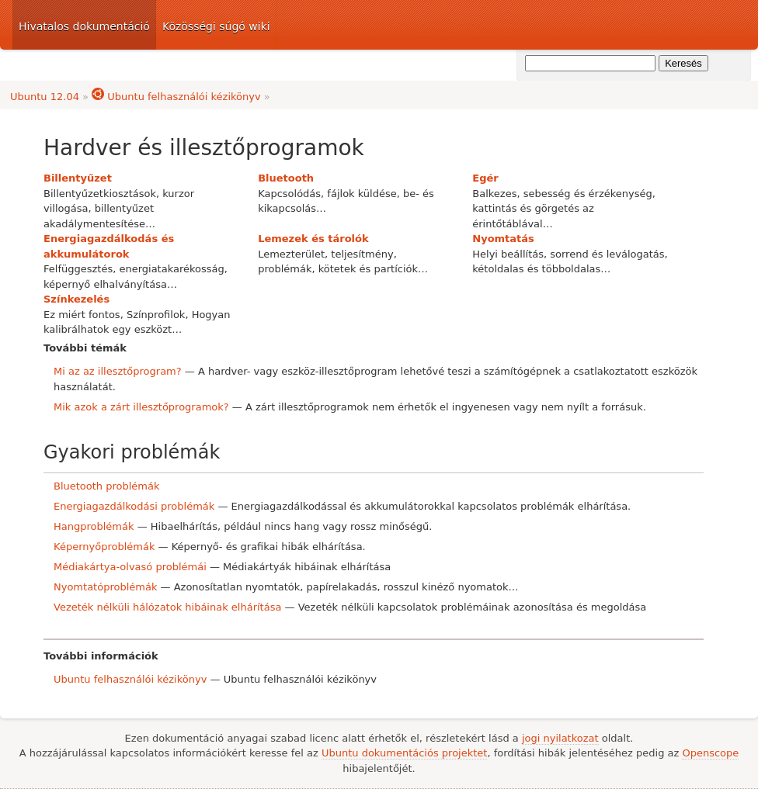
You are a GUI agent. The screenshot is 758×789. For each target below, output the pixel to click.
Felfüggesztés (78, 269)
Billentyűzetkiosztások (99, 193)
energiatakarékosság (171, 269)
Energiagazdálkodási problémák (134, 506)
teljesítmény (362, 254)
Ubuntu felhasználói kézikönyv (176, 96)
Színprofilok (156, 314)
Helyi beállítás (508, 254)
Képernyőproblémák (104, 546)
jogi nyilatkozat (560, 738)
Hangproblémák (94, 526)
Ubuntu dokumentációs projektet (404, 753)
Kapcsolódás (289, 193)
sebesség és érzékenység (587, 193)
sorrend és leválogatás (607, 254)
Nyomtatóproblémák (105, 587)
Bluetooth (286, 178)
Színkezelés (76, 299)
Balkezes (494, 193)
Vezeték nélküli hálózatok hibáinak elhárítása (167, 607)
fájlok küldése (361, 193)
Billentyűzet (77, 178)
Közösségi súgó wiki (216, 26)
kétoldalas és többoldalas (536, 269)
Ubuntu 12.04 (44, 96)
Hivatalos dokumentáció (84, 26)
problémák (284, 269)
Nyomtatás (503, 238)
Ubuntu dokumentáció (632, 24)
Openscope (710, 753)
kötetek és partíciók (368, 269)
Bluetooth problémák (107, 486)
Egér (485, 178)
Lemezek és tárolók (313, 238)
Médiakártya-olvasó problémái (130, 567)
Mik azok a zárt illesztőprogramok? (141, 407)
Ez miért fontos (81, 314)
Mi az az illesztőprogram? (118, 371)
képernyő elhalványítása (105, 284)
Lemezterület (291, 254)
